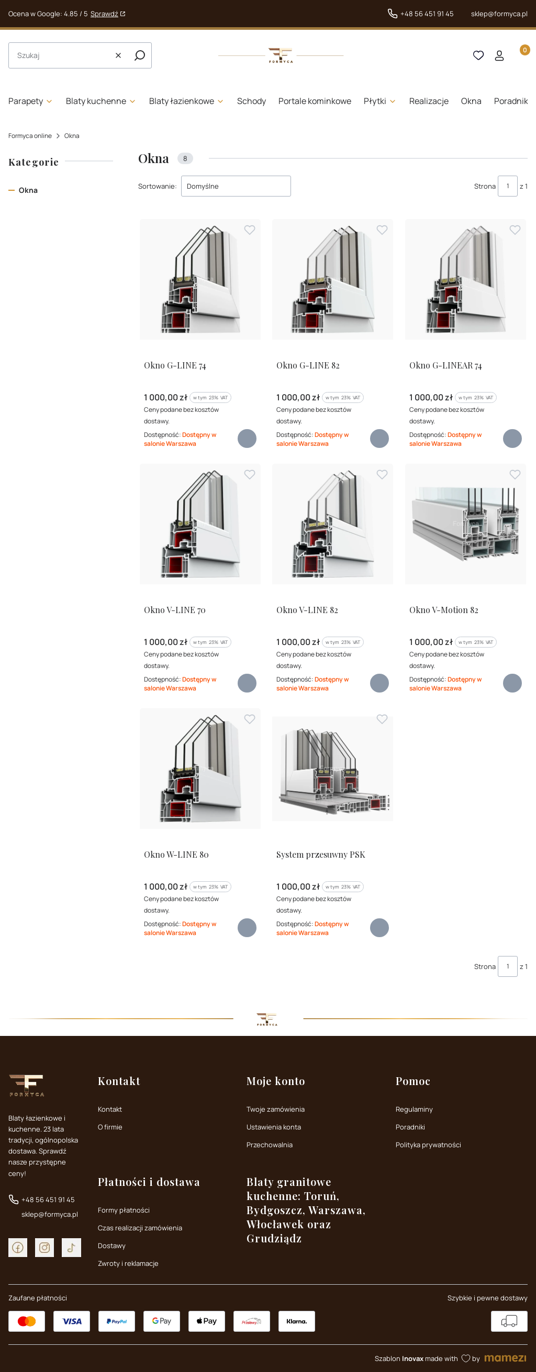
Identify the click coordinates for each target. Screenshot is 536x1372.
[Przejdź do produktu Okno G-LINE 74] (200, 279)
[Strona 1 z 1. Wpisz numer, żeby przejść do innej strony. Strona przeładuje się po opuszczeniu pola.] (508, 186)
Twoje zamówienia (276, 1109)
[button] (139, 55)
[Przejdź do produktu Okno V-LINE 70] (200, 524)
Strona (485, 186)
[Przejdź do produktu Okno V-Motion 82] (465, 524)
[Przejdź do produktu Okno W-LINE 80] (200, 768)
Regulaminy (414, 1109)
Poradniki (410, 1127)
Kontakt (110, 1109)
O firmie (110, 1127)
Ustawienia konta (274, 1127)
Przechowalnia (270, 1144)
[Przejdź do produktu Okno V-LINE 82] (332, 524)
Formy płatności (124, 1210)
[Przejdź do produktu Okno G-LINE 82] (332, 279)
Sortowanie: (157, 186)
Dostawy (112, 1245)
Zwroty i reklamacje (128, 1263)
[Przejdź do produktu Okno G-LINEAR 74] (465, 279)
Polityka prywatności (428, 1144)
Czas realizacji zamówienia (140, 1227)
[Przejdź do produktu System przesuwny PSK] (332, 768)
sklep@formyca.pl (499, 13)
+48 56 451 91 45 (427, 13)
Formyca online (30, 135)
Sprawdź (104, 13)
